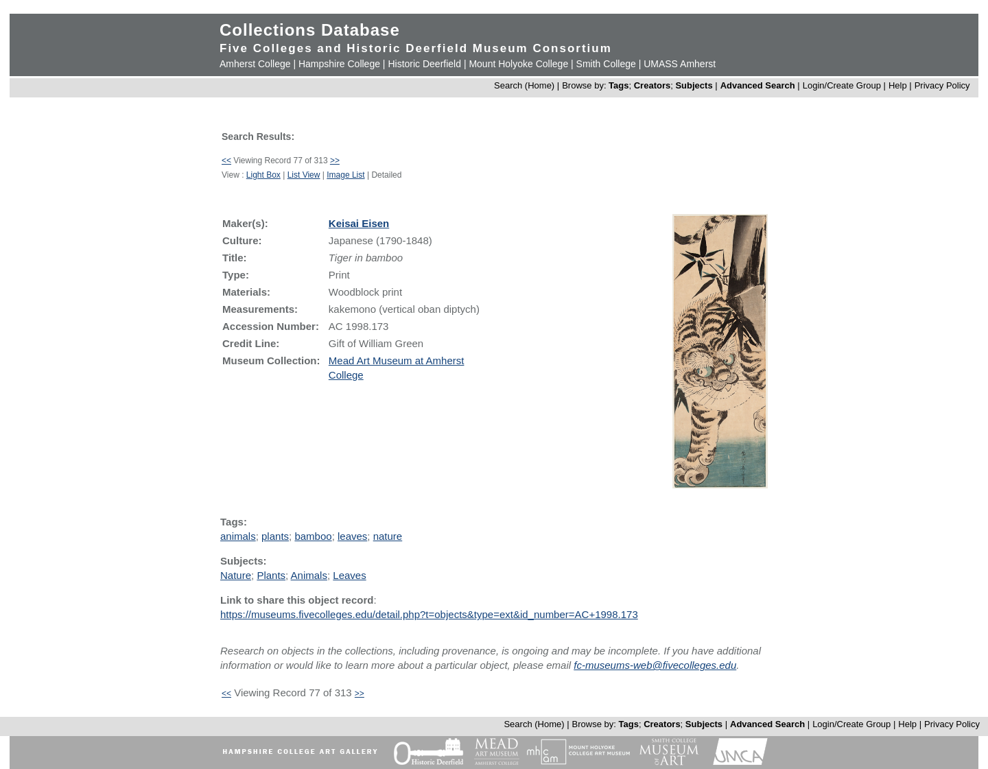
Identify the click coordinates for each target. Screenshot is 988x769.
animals (238, 536)
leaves (352, 536)
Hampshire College (339, 63)
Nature (235, 575)
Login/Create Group (843, 85)
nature (388, 536)
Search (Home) (524, 85)
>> (335, 160)
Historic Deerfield (424, 63)
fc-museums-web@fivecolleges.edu (655, 665)
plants (275, 536)
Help (898, 85)
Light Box (263, 175)
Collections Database (310, 30)
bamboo (312, 536)
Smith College (606, 63)
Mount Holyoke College (518, 63)
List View (303, 175)
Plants (271, 575)
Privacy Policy (942, 85)
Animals (309, 575)
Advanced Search (757, 85)
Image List (345, 175)
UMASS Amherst (680, 63)
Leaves (349, 575)
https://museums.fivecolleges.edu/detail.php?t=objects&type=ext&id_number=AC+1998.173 (429, 614)
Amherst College (255, 63)
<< (226, 160)
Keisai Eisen (359, 223)
